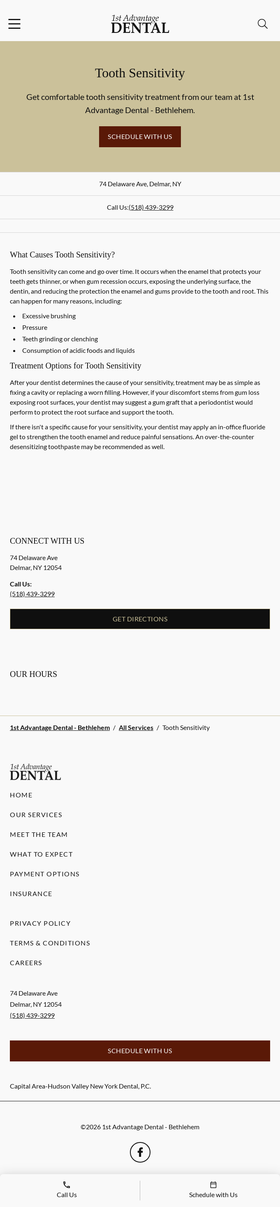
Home (21, 795)
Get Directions (140, 619)
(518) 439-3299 (151, 207)
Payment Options (45, 874)
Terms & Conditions (50, 943)
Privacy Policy (40, 923)
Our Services (36, 814)
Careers (26, 962)
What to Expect (41, 854)
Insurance (31, 893)
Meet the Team (39, 834)
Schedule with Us (140, 136)
